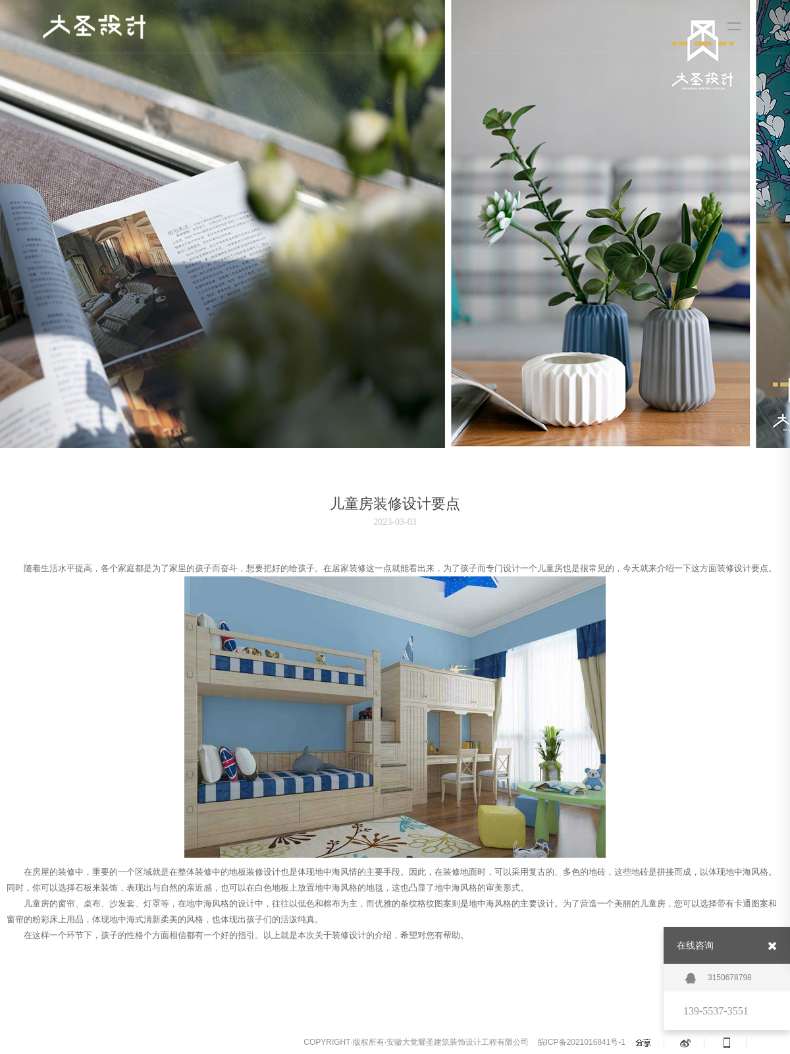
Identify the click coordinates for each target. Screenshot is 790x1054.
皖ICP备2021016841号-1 (581, 1042)
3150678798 (718, 978)
